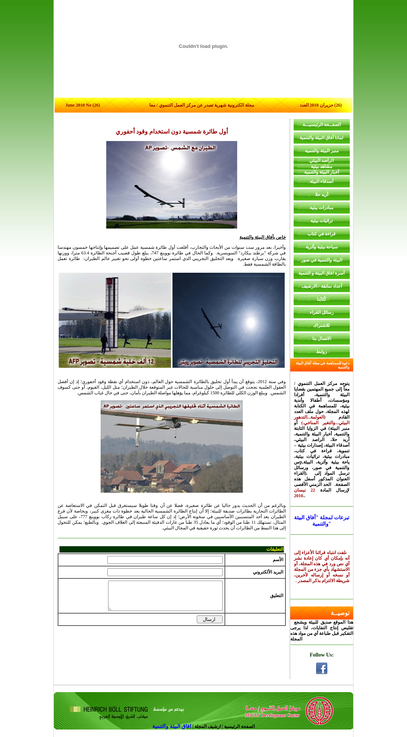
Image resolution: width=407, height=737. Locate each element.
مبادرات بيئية (321, 207)
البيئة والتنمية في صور (321, 260)
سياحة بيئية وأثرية (322, 247)
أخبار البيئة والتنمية (321, 172)
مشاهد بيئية (321, 166)
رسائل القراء (322, 312)
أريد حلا (321, 194)
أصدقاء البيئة (321, 181)
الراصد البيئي (321, 160)
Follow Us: (322, 655)
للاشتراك (321, 325)
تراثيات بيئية (321, 220)
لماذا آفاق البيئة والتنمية (321, 137)
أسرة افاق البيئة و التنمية (322, 273)
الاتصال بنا (321, 338)
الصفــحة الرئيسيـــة (322, 124)
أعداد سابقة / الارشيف (322, 286)
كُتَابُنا (321, 299)
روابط (321, 351)
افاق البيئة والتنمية (172, 726)
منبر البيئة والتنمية (322, 150)
